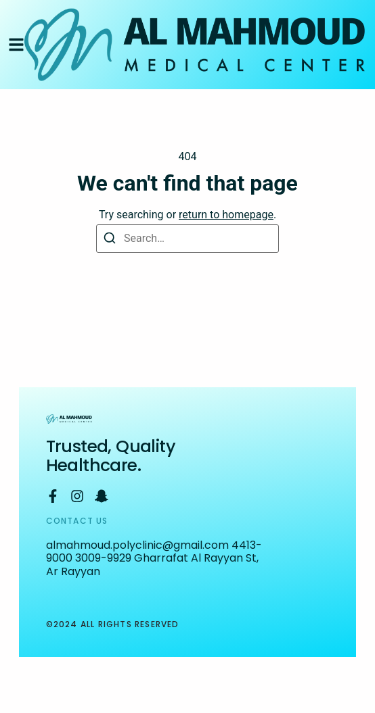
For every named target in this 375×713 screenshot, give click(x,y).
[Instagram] (77, 496)
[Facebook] (53, 496)
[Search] (109, 239)
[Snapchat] (101, 496)
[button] (16, 44)
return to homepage (226, 214)
